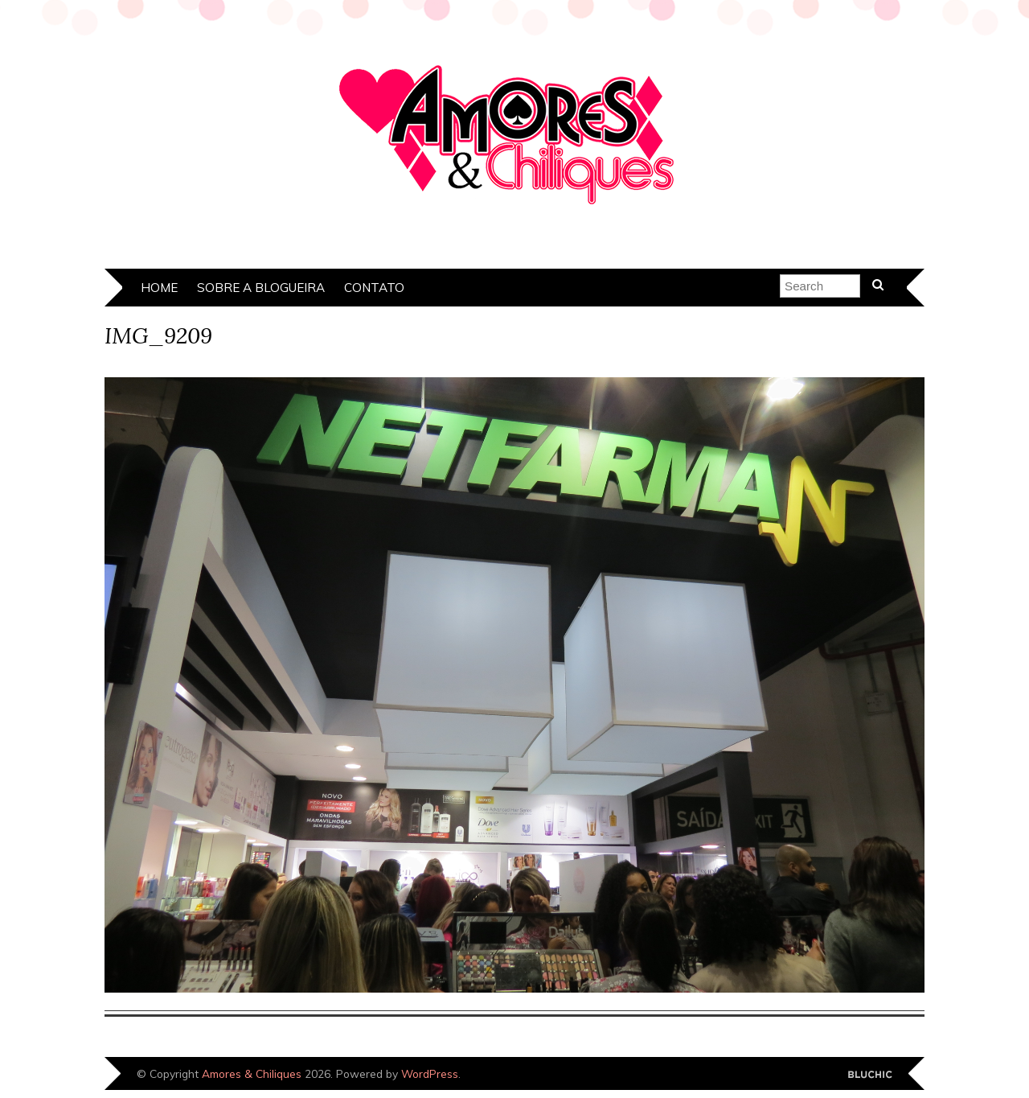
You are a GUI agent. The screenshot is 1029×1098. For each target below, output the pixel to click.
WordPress (429, 1073)
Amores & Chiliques (251, 1073)
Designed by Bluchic (870, 1075)
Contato (374, 287)
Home (159, 287)
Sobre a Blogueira (261, 287)
